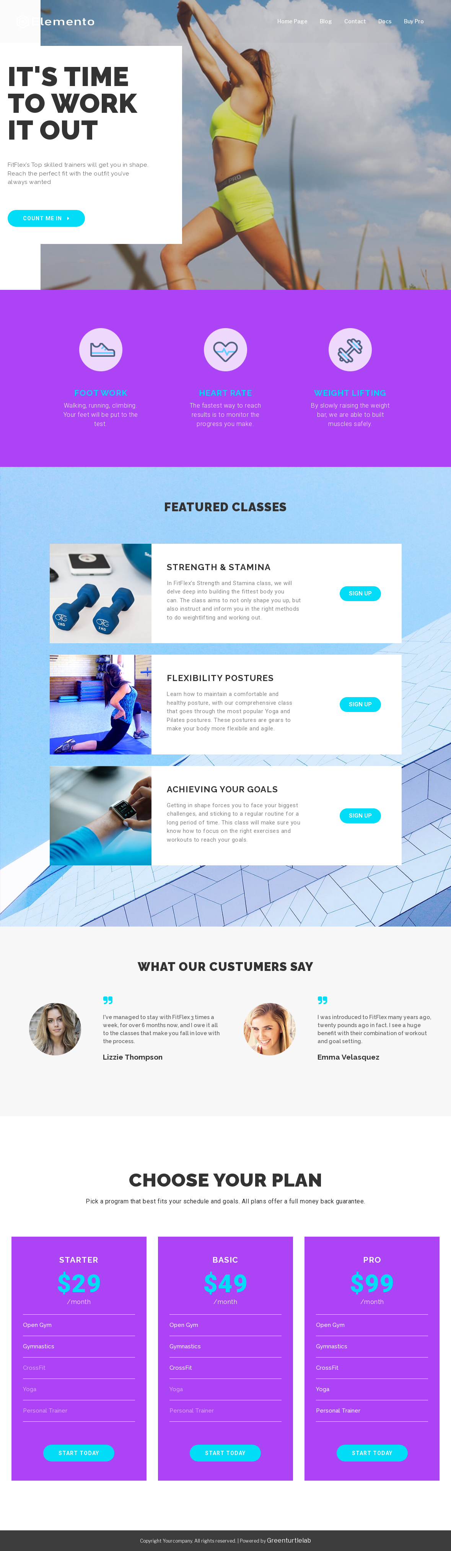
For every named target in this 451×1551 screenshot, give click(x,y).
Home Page (292, 21)
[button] (46, 218)
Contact (355, 21)
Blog (326, 21)
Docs (385, 21)
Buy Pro (414, 21)
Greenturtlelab (289, 1540)
